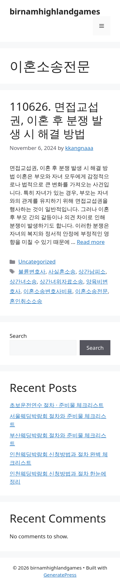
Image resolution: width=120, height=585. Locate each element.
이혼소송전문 (91, 291)
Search (18, 335)
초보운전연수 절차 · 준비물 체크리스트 (57, 405)
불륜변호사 (31, 271)
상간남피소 (92, 271)
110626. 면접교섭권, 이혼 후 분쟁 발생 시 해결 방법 (56, 120)
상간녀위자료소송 (61, 281)
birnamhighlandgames (55, 11)
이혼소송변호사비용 (47, 291)
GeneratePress (60, 574)
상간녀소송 (23, 281)
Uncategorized (37, 261)
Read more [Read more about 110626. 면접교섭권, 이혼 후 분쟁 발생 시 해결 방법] (91, 242)
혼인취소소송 (26, 301)
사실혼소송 (62, 271)
